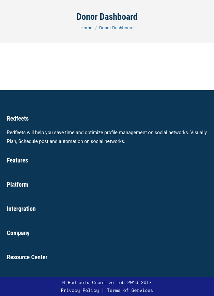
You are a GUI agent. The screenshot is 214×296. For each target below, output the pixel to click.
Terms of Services (130, 290)
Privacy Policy (80, 290)
